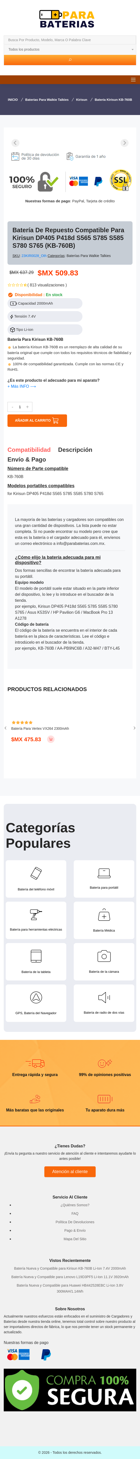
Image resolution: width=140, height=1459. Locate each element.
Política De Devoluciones (75, 1222)
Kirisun (81, 100)
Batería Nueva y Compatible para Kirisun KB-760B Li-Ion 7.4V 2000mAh (70, 1268)
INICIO (13, 100)
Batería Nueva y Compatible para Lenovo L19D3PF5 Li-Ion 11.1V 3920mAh (70, 1277)
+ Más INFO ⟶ (21, 386)
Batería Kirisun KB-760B (113, 100)
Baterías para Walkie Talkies (47, 100)
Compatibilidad (29, 450)
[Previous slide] (15, 143)
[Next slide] (125, 143)
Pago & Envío (75, 1230)
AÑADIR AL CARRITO (37, 420)
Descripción (75, 450)
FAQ (74, 1214)
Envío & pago (26, 460)
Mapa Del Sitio (75, 1239)
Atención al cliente (70, 1171)
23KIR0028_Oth (35, 256)
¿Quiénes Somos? (75, 1205)
